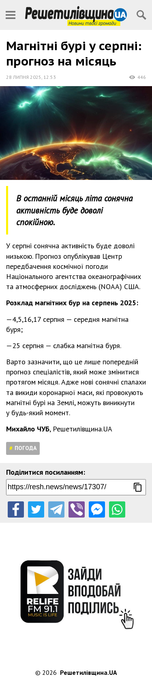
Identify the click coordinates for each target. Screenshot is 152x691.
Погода (25, 448)
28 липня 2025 (23, 77)
